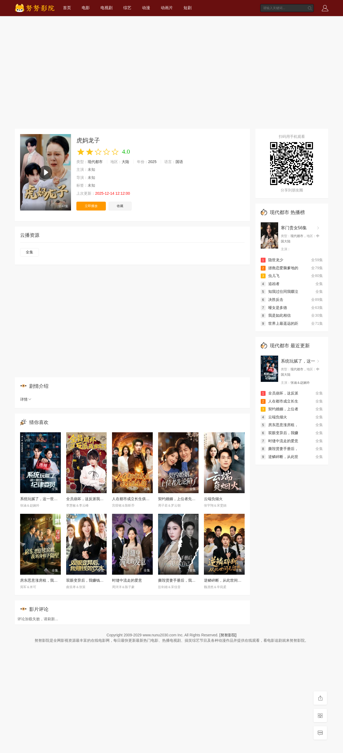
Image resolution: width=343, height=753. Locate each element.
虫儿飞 (270, 276)
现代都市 (95, 162)
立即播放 (91, 206)
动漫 (146, 7)
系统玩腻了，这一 (298, 361)
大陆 (125, 162)
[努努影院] (228, 635)
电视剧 (106, 7)
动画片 (167, 7)
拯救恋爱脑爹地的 (279, 268)
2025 (152, 162)
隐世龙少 (272, 260)
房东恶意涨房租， (279, 425)
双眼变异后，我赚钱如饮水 (88, 580)
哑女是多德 (274, 307)
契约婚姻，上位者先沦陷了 (180, 499)
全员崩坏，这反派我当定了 (88, 499)
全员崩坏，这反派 (279, 393)
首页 (67, 7)
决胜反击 (272, 299)
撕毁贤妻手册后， (279, 448)
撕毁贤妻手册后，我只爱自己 (182, 580)
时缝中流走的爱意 (127, 580)
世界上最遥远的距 (279, 323)
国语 (179, 162)
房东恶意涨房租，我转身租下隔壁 (48, 580)
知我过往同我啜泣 (279, 291)
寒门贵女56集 (294, 228)
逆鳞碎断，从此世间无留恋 (226, 580)
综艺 (127, 7)
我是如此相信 (276, 315)
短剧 (188, 7)
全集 (29, 252)
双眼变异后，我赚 (279, 433)
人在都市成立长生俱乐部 (132, 499)
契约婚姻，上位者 (279, 409)
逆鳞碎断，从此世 (279, 457)
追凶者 (270, 284)
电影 (86, 7)
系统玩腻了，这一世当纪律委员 (46, 499)
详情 (26, 399)
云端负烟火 (213, 499)
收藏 (120, 206)
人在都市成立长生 (279, 401)
